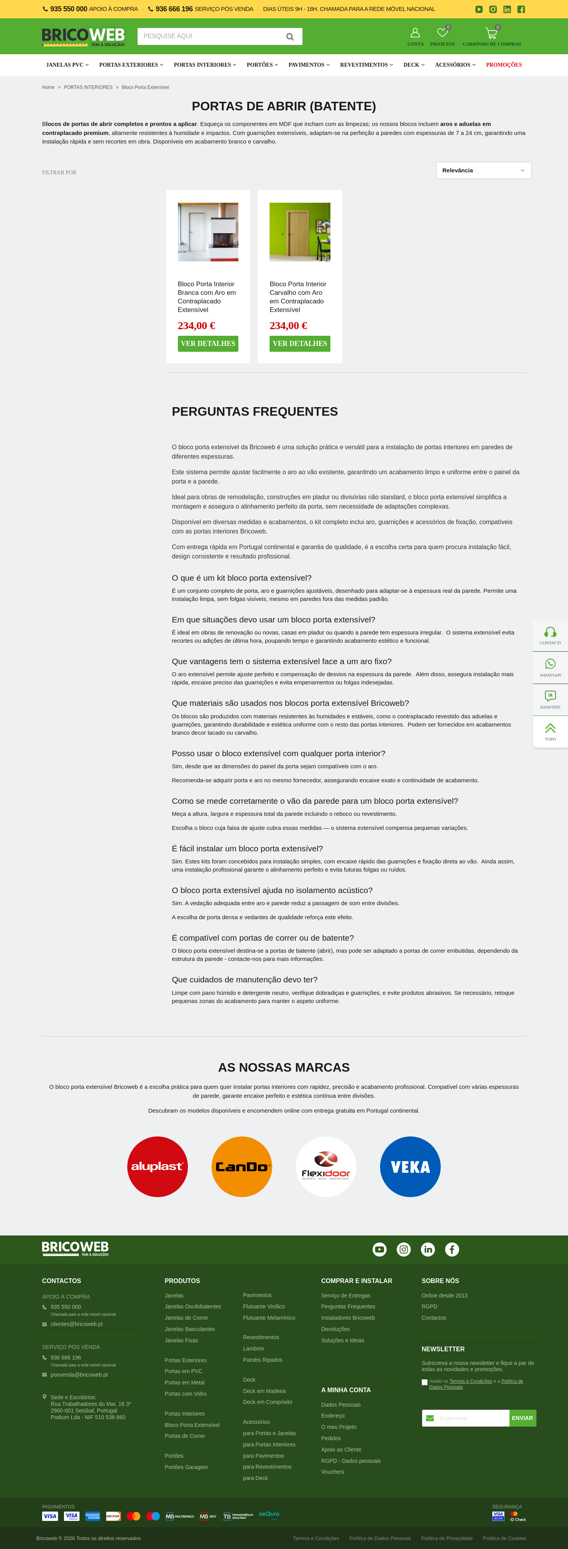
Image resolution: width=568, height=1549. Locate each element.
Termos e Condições (470, 1381)
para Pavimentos (263, 1456)
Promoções (504, 65)
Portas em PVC (183, 1371)
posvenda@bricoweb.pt (79, 1375)
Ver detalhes (208, 343)
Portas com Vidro (185, 1394)
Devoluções (335, 1329)
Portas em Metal (184, 1382)
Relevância (483, 170)
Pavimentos (307, 65)
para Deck (255, 1478)
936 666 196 (174, 9)
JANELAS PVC (64, 65)
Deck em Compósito (267, 1402)
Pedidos (331, 1438)
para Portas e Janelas (269, 1433)
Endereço (333, 1416)
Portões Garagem (186, 1467)
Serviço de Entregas (346, 1295)
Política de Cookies (504, 1538)
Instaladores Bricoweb (348, 1318)
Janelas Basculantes (190, 1329)
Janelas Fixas (181, 1340)
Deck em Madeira (264, 1391)
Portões (260, 65)
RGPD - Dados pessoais (351, 1461)
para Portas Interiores (269, 1444)
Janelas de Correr (186, 1318)
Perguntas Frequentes (348, 1306)
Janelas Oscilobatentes (193, 1306)
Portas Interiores (202, 65)
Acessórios (452, 65)
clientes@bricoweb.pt (77, 1324)
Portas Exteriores (128, 65)
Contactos (434, 1318)
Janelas (174, 1295)
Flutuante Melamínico (269, 1318)
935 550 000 (68, 9)
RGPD (429, 1306)
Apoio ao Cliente (341, 1449)
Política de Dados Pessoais (380, 1538)
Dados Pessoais (341, 1405)
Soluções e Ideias (343, 1340)
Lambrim (253, 1348)
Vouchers (332, 1472)
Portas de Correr (185, 1436)
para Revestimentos (267, 1467)
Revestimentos (364, 65)
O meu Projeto (339, 1427)
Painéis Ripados (262, 1360)
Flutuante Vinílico (264, 1306)
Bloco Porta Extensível (192, 1425)
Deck (411, 65)
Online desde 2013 (445, 1295)
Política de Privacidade (447, 1538)
